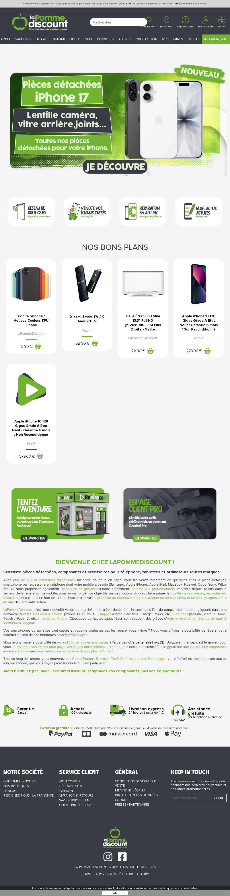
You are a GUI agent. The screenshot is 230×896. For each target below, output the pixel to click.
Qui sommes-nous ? (19, 781)
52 (83, 344)
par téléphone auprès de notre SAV (197, 714)
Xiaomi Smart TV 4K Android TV (87, 319)
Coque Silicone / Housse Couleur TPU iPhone (31, 320)
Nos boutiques (16, 786)
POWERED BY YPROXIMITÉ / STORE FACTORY (115, 874)
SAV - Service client (75, 800)
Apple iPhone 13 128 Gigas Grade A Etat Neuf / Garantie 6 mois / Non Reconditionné (199, 322)
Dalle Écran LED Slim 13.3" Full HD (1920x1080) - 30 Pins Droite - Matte (143, 322)
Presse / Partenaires (132, 804)
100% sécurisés (85, 711)
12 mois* (29, 711)
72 (138, 351)
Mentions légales (130, 790)
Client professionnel (77, 805)
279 (194, 351)
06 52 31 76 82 (127, 3)
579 (27, 457)
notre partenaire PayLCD (145, 642)
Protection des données (136, 795)
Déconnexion (70, 786)
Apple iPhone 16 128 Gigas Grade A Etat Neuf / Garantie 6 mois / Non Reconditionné (31, 428)
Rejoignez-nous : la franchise (28, 795)
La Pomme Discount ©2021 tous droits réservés (115, 867)
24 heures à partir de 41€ (141, 711)
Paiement (67, 791)
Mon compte (70, 781)
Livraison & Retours (76, 795)
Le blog (9, 791)
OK (115, 892)
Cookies (121, 800)
